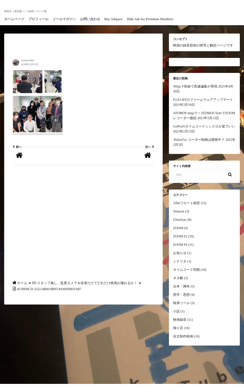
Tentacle (178, 211)
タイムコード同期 (186, 269)
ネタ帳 (178, 278)
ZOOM (178, 228)
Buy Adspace (113, 19)
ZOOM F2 (180, 236)
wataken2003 (27, 60)
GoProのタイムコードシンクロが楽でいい (204, 126)
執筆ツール (181, 303)
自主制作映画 (183, 336)
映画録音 (179, 319)
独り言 (178, 328)
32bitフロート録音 (186, 203)
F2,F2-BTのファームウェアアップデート (203, 99)
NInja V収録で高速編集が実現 (195, 86)
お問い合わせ (90, 19)
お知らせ (179, 253)
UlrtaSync (180, 219)
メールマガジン (64, 19)
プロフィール (38, 19)
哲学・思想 (181, 294)
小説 (176, 311)
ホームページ (14, 19)
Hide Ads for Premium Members (150, 19)
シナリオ (179, 261)
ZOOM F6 (180, 244)
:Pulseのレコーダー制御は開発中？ (199, 139)
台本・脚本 (181, 286)
